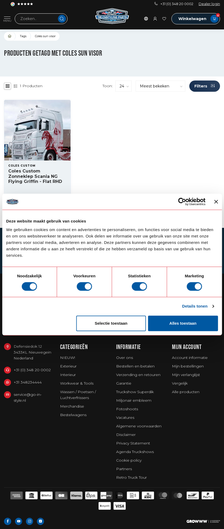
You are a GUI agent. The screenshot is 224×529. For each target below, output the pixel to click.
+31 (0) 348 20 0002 (173, 4)
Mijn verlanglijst (186, 374)
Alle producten (185, 391)
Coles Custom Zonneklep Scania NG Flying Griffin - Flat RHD (35, 176)
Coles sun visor (45, 36)
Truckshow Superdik (135, 391)
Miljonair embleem (133, 400)
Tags (23, 36)
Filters (204, 86)
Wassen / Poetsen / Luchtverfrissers (78, 394)
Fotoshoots (127, 409)
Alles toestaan (183, 323)
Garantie (123, 383)
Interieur (68, 374)
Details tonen (194, 306)
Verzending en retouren (138, 374)
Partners (124, 468)
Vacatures (125, 417)
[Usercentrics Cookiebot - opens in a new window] (182, 202)
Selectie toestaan (111, 323)
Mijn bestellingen (188, 366)
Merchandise (72, 406)
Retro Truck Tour (131, 477)
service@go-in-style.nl (28, 397)
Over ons (124, 357)
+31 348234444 (28, 382)
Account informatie (190, 357)
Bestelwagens (73, 414)
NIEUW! (67, 357)
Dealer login (209, 4)
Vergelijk (180, 383)
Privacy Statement (133, 443)
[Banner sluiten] (216, 202)
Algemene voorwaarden (139, 426)
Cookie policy (129, 460)
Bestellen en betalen (135, 366)
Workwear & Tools (76, 383)
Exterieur (68, 366)
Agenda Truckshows (135, 451)
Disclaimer (126, 434)
